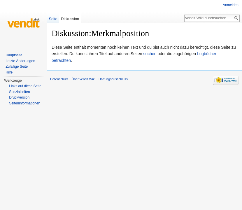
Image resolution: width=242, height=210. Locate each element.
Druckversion (19, 97)
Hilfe (9, 72)
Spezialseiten (19, 92)
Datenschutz (59, 79)
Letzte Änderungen (20, 61)
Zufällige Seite (17, 66)
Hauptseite (14, 55)
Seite (53, 19)
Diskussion (70, 19)
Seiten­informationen (24, 103)
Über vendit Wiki (83, 79)
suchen (149, 53)
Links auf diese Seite (25, 86)
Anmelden (231, 5)
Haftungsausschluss (113, 79)
